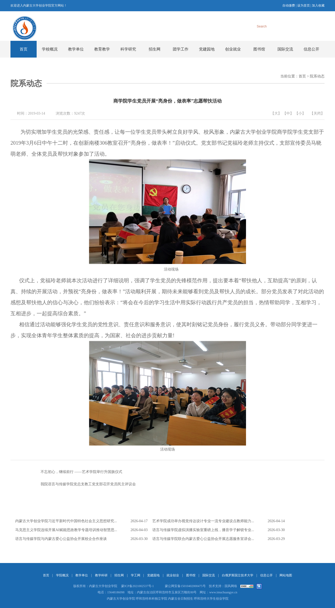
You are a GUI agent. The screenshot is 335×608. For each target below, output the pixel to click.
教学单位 (76, 49)
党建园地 (207, 49)
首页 (23, 49)
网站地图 (286, 575)
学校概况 (50, 49)
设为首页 (303, 5)
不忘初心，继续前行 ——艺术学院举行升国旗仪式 (66, 472)
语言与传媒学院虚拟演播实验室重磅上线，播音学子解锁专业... (203, 530)
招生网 (154, 49)
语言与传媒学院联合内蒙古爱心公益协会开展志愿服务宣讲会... (203, 539)
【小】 (300, 113)
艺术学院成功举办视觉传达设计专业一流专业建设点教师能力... (203, 521)
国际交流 (285, 49)
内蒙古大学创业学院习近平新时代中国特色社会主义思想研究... (66, 521)
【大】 (276, 113)
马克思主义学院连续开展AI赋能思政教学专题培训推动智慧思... (66, 530)
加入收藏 (318, 5)
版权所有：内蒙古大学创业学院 (95, 586)
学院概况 (62, 575)
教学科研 (101, 575)
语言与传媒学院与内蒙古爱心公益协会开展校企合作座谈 (61, 539)
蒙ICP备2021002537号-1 (137, 586)
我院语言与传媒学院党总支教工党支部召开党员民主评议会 (73, 484)
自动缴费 (288, 5)
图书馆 (259, 49)
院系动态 (317, 76)
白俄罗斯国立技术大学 (237, 575)
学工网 (135, 575)
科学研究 (128, 49)
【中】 (288, 113)
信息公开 (311, 49)
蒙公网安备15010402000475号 (185, 586)
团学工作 (180, 49)
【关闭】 (317, 113)
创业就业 (233, 49)
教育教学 (102, 49)
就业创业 (172, 575)
